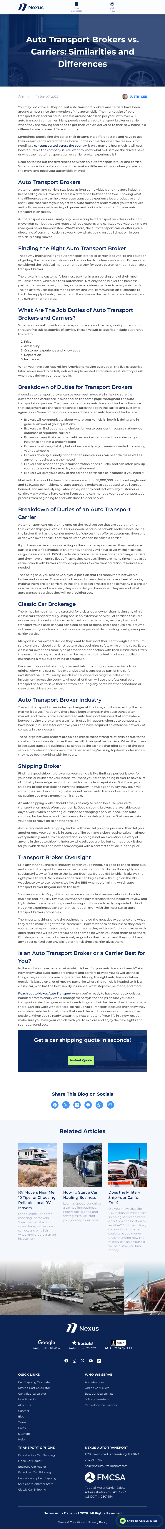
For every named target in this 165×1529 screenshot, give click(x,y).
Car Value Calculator (32, 1393)
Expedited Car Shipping (34, 1472)
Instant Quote (81, 1060)
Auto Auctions (94, 1382)
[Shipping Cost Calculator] (139, 1520)
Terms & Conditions (71, 1522)
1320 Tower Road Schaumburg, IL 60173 (112, 1454)
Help (21, 1439)
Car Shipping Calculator (34, 1382)
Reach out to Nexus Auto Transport (44, 993)
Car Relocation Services (101, 1405)
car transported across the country (60, 145)
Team (22, 1422)
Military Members (97, 1399)
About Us (24, 1405)
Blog (21, 1416)
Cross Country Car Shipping (37, 1478)
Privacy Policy (97, 1522)
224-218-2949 (94, 1460)
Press (22, 1428)
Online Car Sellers (97, 1388)
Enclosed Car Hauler (32, 1466)
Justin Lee (138, 96)
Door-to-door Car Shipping (36, 1455)
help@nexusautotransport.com (106, 1466)
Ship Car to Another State (35, 1484)
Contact (23, 1411)
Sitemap (24, 1433)
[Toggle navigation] (144, 7)
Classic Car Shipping (32, 1489)
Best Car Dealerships (99, 1393)
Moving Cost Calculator (34, 1388)
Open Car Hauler (29, 1461)
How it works (27, 1399)
